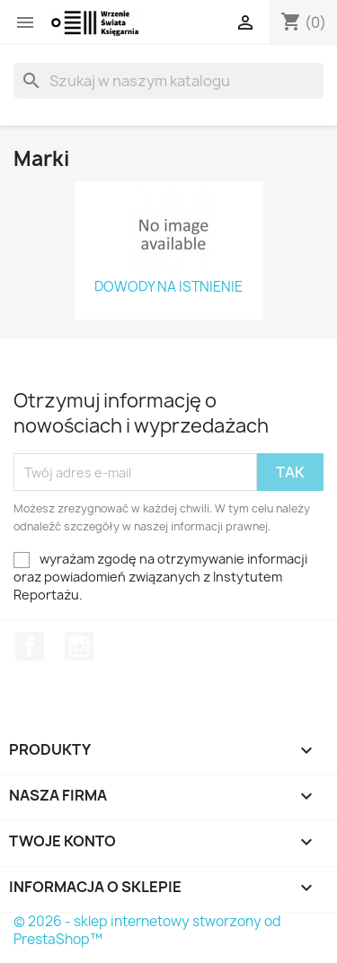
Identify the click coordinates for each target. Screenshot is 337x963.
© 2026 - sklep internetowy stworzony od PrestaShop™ (147, 930)
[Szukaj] (168, 81)
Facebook (29, 646)
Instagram (79, 646)
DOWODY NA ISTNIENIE (168, 287)
